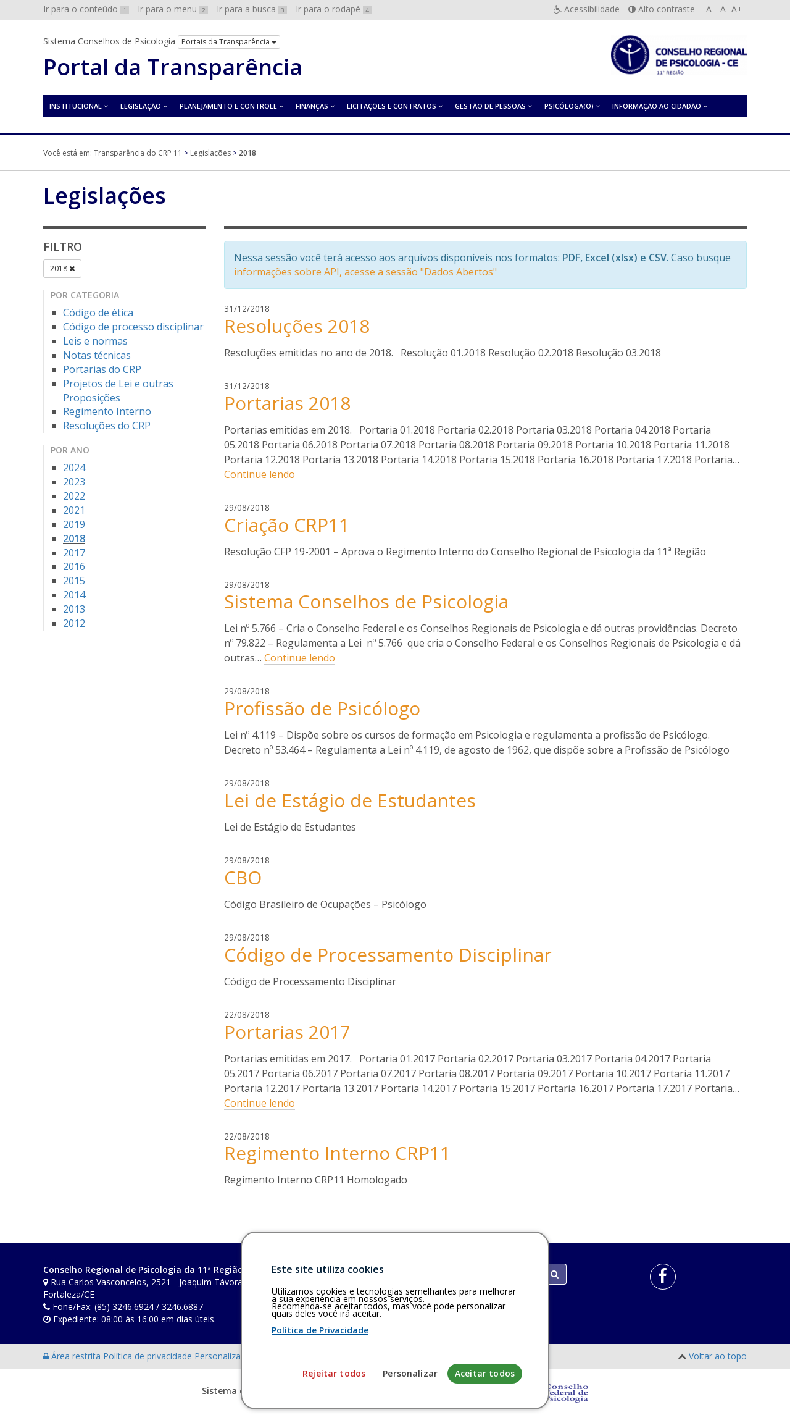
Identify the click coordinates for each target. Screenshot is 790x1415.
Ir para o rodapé (334, 9)
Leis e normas (95, 341)
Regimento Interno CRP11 (337, 1152)
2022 (74, 496)
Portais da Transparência (228, 41)
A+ (736, 9)
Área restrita (73, 1356)
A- (710, 9)
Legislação (140, 106)
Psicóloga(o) (569, 106)
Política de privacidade (148, 1356)
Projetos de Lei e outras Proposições (118, 391)
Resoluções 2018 (297, 325)
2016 (74, 566)
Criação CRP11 (286, 524)
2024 (74, 467)
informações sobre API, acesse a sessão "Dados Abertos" (365, 272)
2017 (74, 553)
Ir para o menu (173, 9)
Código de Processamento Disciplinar (388, 954)
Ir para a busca (252, 9)
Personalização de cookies (247, 1356)
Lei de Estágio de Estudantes (350, 800)
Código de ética (98, 312)
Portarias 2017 (287, 1031)
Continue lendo (259, 474)
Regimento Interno (107, 411)
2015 (74, 580)
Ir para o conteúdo (86, 9)
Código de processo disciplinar (133, 327)
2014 (74, 595)
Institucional (75, 106)
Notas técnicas (97, 355)
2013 (74, 609)
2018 (62, 268)
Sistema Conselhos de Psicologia (366, 601)
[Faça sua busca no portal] (443, 1274)
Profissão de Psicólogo (322, 708)
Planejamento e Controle (228, 106)
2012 (74, 623)
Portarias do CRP (102, 369)
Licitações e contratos (391, 106)
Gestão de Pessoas (490, 106)
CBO (243, 877)
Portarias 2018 (287, 403)
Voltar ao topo (718, 1356)
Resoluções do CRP (107, 425)
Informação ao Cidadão (656, 106)
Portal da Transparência (172, 67)
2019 (74, 524)
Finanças (312, 106)
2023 (74, 482)
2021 (74, 510)
